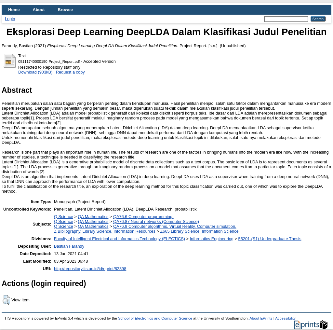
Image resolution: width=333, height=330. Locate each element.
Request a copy (70, 72)
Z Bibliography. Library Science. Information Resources (104, 231)
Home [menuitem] (14, 9)
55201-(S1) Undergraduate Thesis (269, 238)
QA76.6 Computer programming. (143, 216)
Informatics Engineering (211, 238)
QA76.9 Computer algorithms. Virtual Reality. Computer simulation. (174, 226)
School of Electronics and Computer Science (155, 318)
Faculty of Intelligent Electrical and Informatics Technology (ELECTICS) (119, 238)
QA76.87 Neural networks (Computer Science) (156, 221)
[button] (6, 300)
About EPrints (260, 318)
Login (10, 18)
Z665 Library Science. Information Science (199, 231)
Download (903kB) (35, 72)
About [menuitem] (39, 9)
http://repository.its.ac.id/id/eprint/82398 (90, 268)
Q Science (63, 216)
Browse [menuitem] (65, 9)
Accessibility (285, 318)
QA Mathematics (93, 216)
